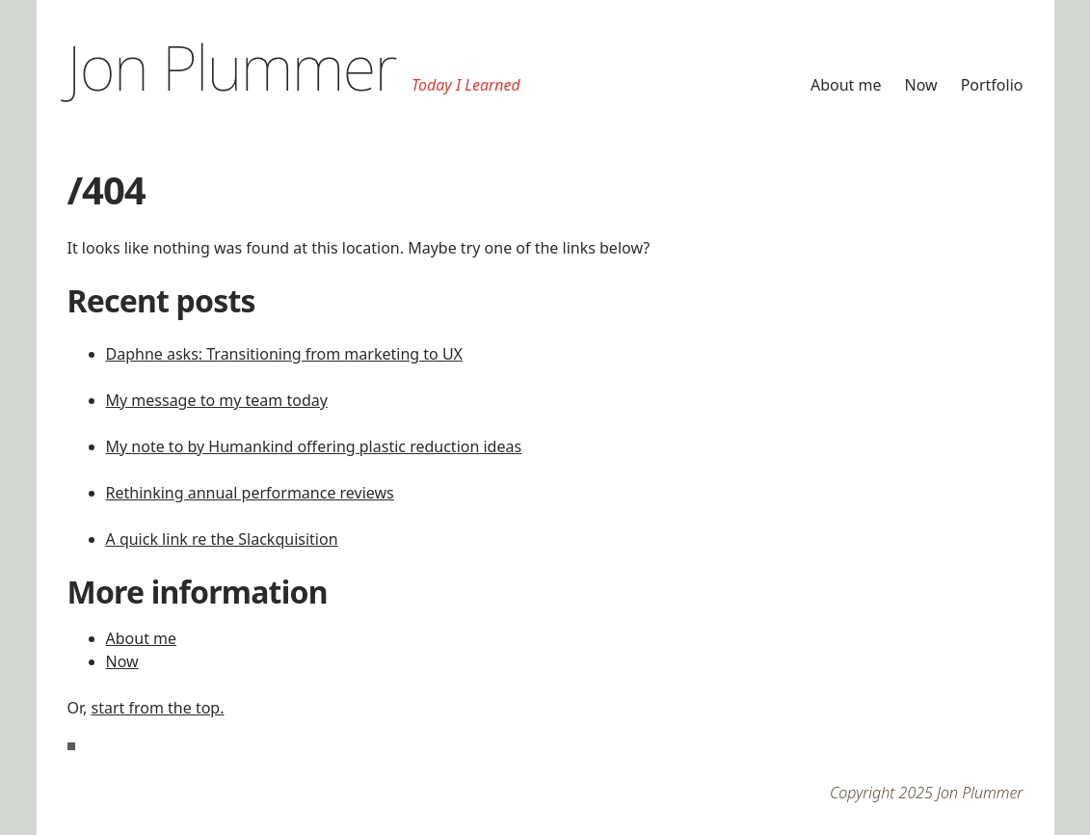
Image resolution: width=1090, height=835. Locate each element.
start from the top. (158, 707)
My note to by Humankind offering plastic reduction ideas (314, 446)
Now (921, 84)
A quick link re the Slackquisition (222, 539)
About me (846, 84)
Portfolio (992, 84)
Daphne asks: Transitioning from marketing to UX (284, 353)
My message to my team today (217, 400)
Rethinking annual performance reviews (250, 492)
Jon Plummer (232, 67)
